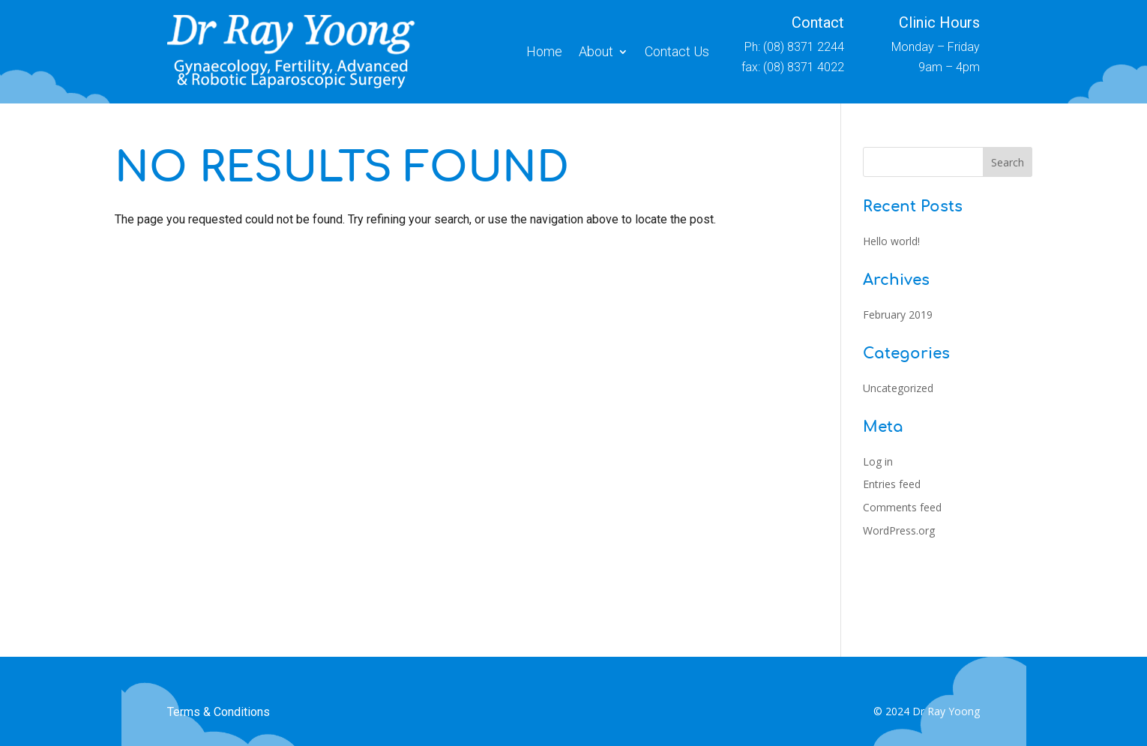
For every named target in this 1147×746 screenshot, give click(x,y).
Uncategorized (898, 388)
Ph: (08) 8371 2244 (794, 47)
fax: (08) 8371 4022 (792, 67)
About (596, 51)
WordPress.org (899, 530)
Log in (878, 461)
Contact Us (677, 51)
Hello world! (891, 241)
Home (544, 51)
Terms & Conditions (218, 712)
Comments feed (902, 507)
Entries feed (892, 484)
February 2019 (898, 314)
